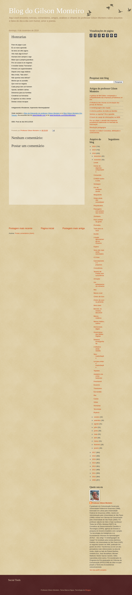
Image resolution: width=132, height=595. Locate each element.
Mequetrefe (98, 195)
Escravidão (98, 392)
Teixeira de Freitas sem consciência (99, 273)
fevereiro (97, 445)
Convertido (97, 175)
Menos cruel (98, 293)
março (96, 441)
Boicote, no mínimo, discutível (98, 311)
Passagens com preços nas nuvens (99, 211)
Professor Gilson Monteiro (102, 503)
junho (96, 431)
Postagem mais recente (20, 228)
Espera (96, 247)
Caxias (96, 399)
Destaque (97, 184)
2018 (94, 153)
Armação (97, 279)
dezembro (98, 156)
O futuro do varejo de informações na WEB (105, 117)
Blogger (88, 590)
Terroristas (97, 409)
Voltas (96, 402)
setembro (97, 420)
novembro (98, 160)
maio (96, 434)
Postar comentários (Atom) (24, 233)
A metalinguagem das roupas (100, 108)
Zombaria (97, 216)
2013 (94, 466)
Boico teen (97, 305)
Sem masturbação (99, 356)
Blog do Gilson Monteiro (46, 11)
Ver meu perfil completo (98, 570)
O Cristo (96, 257)
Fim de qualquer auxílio (98, 189)
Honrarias (97, 406)
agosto (96, 424)
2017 (94, 452)
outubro (97, 417)
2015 (94, 459)
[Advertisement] (47, 216)
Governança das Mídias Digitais (98, 334)
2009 (94, 480)
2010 (94, 477)
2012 (94, 470)
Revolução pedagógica (98, 127)
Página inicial (47, 228)
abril (95, 438)
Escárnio (97, 385)
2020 (94, 146)
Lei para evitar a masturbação (99, 364)
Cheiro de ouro (99, 297)
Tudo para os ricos (98, 229)
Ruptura (96, 412)
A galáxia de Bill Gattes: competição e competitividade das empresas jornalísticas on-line (106, 97)
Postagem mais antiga (74, 228)
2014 (94, 463)
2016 (94, 456)
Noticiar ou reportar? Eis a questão (102, 114)
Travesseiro (98, 388)
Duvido (96, 234)
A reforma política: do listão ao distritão (103, 111)
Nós (95, 290)
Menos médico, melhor (99, 322)
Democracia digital (98, 328)
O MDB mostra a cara (99, 179)
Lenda (96, 162)
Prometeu (97, 225)
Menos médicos (97, 317)
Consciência (98, 268)
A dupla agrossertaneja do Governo (99, 240)
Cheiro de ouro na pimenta (99, 301)
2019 (94, 150)
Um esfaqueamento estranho (99, 284)
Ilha (95, 395)
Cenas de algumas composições (99, 169)
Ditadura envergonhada (99, 341)
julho (96, 427)
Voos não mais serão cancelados (99, 252)
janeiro (96, 448)
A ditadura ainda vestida (97, 349)
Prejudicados (98, 206)
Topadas (97, 371)
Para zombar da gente (98, 221)
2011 (94, 473)
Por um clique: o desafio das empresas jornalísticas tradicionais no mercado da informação (104, 122)
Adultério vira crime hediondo (98, 376)
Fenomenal (98, 381)
